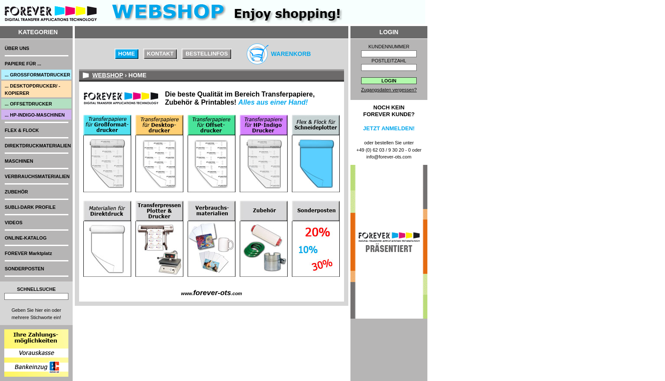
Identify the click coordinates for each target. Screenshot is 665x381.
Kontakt (160, 53)
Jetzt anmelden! (389, 128)
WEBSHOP (107, 75)
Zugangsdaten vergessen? (389, 89)
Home (126, 53)
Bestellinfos (206, 53)
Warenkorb (291, 53)
